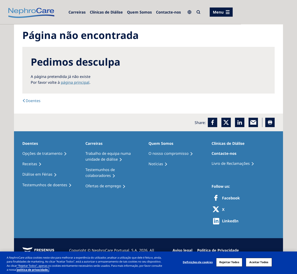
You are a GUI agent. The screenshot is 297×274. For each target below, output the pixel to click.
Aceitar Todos (258, 262)
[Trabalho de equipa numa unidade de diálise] (116, 156)
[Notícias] (159, 164)
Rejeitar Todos (229, 262)
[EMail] (253, 122)
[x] (226, 122)
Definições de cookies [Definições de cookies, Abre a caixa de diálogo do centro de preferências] (198, 262)
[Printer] (270, 122)
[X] (220, 209)
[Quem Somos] (139, 12)
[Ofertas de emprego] (107, 186)
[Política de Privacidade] (220, 250)
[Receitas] (33, 164)
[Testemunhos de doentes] (48, 185)
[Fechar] (290, 262)
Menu (218, 12)
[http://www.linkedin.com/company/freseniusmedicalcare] (227, 221)
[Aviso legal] (184, 250)
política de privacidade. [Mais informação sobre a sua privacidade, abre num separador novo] (33, 269)
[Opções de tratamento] (46, 153)
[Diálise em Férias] (41, 174)
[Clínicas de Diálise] (106, 12)
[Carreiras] (77, 12)
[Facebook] (212, 122)
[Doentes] (31, 101)
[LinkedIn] (239, 122)
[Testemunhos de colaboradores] (116, 173)
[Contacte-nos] (168, 12)
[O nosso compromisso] (172, 153)
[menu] (221, 12)
